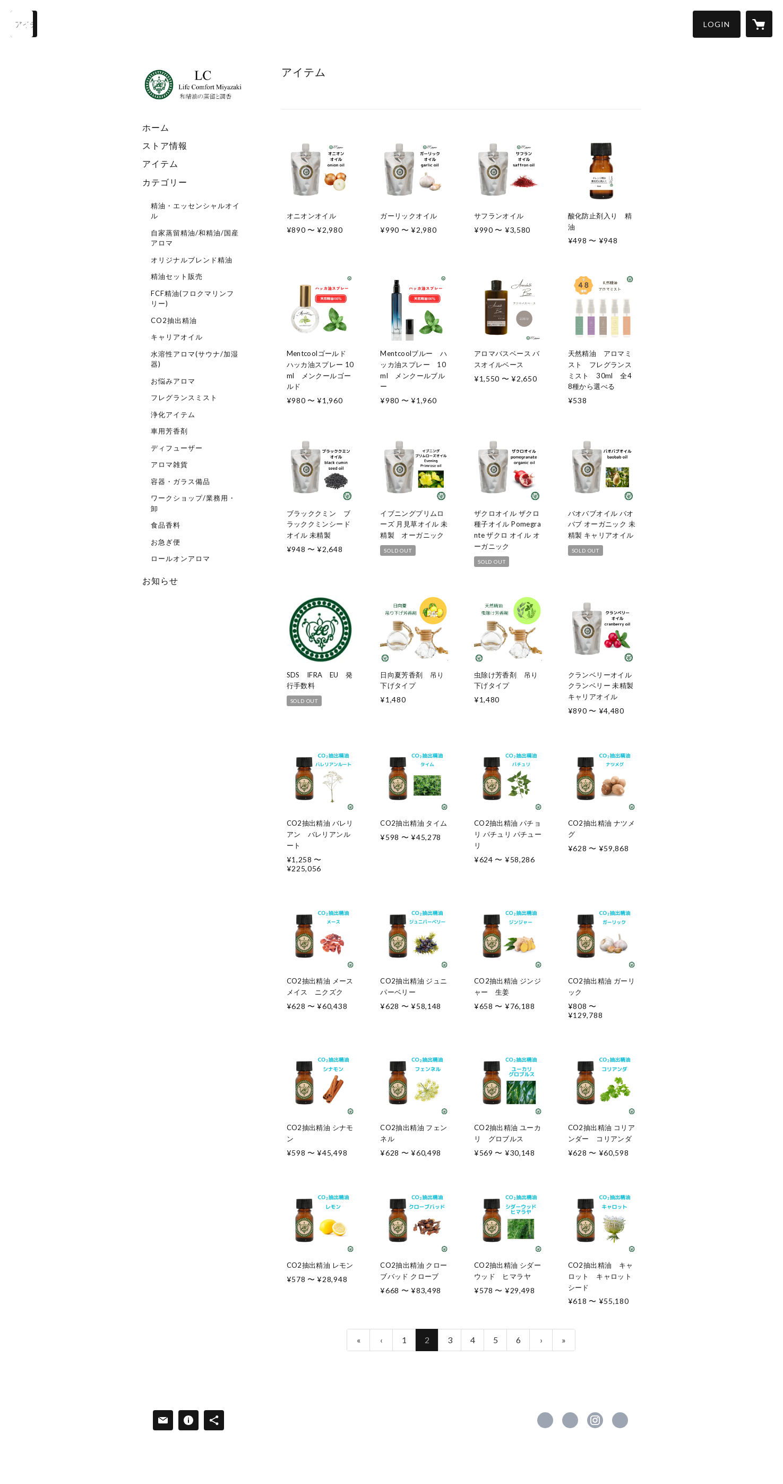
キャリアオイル (177, 337)
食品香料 (165, 525)
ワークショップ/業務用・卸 (193, 503)
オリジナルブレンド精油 (192, 260)
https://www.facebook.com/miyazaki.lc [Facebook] (545, 1420)
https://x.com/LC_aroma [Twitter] (570, 1420)
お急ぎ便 (165, 542)
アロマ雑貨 (169, 464)
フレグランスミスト (184, 397)
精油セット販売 (177, 276)
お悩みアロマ (173, 381)
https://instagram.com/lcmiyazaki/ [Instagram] (595, 1420)
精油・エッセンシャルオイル (195, 211)
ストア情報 (164, 145)
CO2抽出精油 (174, 320)
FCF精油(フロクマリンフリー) (192, 298)
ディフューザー (177, 448)
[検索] (24, 24)
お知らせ (160, 580)
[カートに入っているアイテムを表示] (759, 24)
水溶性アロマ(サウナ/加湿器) (194, 359)
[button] (717, 24)
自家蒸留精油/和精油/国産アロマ (195, 238)
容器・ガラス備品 (180, 481)
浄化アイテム (173, 414)
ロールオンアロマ (180, 558)
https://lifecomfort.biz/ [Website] (620, 1420)
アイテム (160, 163)
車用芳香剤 (169, 431)
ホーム (155, 127)
